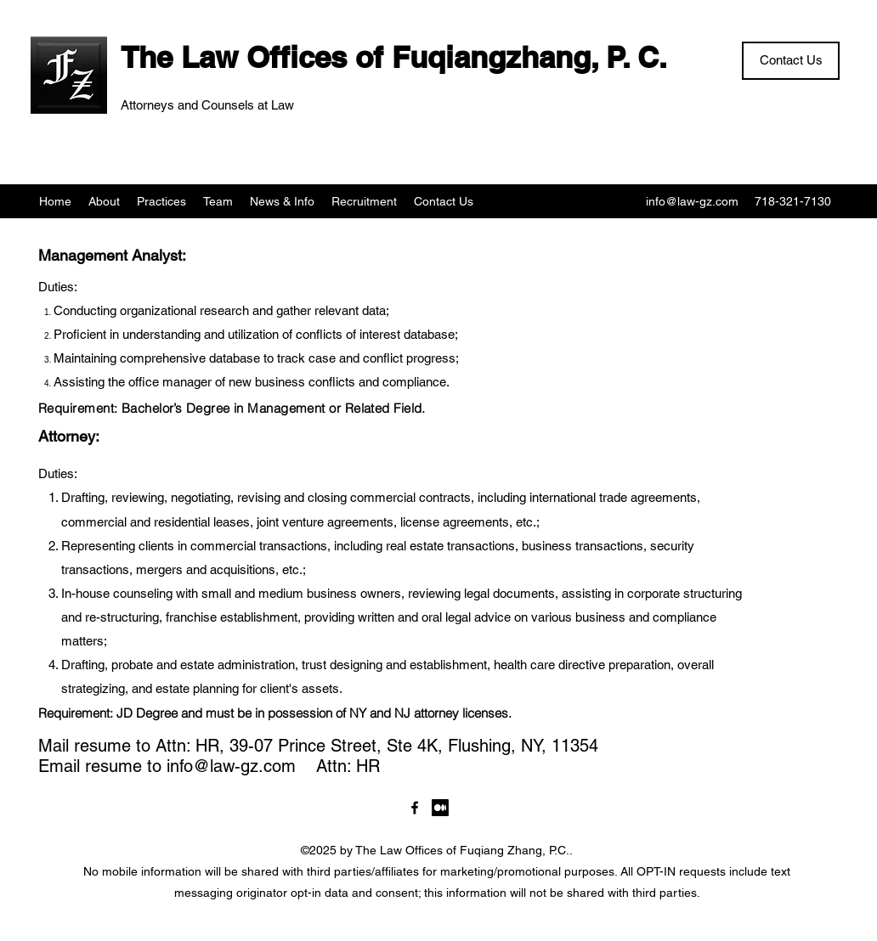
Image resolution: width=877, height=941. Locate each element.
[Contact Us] (791, 61)
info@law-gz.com (692, 201)
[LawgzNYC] (414, 807)
